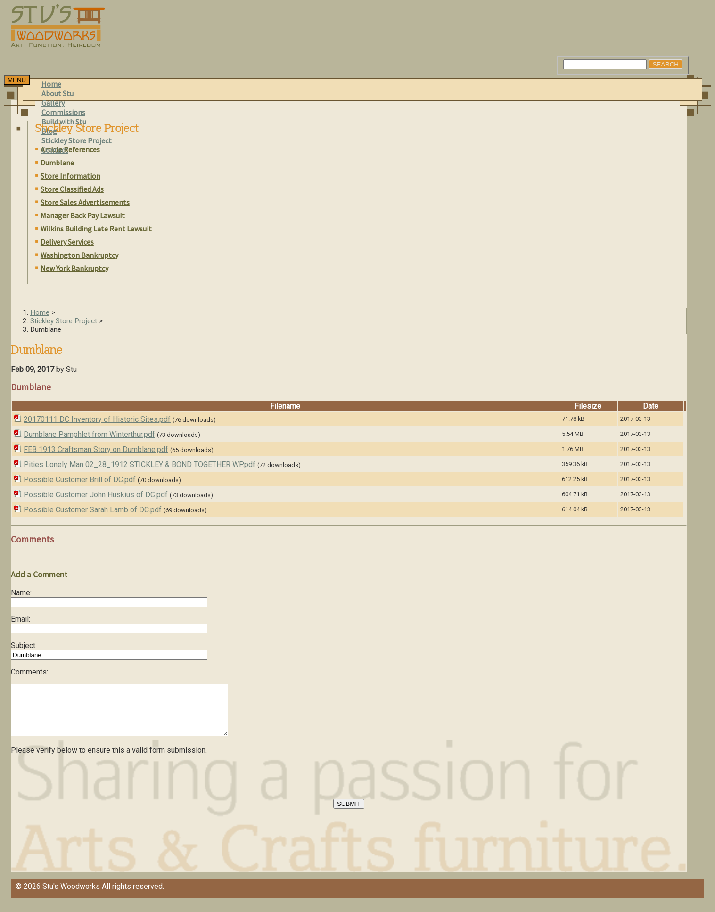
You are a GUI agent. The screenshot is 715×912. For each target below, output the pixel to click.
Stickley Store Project (76, 140)
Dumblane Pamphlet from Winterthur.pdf (89, 434)
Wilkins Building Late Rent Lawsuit (96, 228)
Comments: (29, 671)
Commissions (63, 112)
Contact (54, 150)
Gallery (53, 102)
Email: (20, 619)
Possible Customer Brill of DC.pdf (80, 479)
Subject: (24, 645)
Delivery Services (67, 241)
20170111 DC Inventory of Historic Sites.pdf (97, 419)
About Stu (57, 93)
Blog (49, 131)
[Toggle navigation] (17, 80)
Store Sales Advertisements (85, 202)
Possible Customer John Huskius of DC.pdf (96, 494)
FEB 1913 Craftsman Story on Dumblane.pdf (96, 449)
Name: (21, 592)
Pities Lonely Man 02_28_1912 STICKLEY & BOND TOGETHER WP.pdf (139, 464)
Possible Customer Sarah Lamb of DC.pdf (93, 509)
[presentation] (82, 790)
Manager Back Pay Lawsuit (83, 215)
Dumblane (57, 162)
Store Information (70, 176)
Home (51, 84)
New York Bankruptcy (74, 268)
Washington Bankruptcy (79, 255)
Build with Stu (63, 121)
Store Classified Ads (72, 189)
